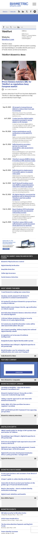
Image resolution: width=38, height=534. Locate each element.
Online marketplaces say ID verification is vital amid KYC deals (22, 133)
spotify (35, 11)
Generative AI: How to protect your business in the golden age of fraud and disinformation (18, 484)
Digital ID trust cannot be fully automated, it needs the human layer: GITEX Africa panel (18, 448)
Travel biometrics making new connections (15, 292)
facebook (31, 11)
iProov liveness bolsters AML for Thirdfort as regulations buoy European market (16, 84)
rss (19, 11)
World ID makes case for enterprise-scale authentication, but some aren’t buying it (15, 351)
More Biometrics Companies (10, 380)
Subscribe (13, 11)
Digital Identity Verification (10, 265)
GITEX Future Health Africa (19, 519)
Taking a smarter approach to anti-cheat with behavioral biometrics (16, 399)
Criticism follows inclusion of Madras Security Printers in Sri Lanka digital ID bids (16, 319)
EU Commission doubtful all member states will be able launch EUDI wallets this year (18, 325)
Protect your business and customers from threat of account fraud (19, 474)
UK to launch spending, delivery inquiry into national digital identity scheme (18, 330)
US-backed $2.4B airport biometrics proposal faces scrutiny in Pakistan (18, 302)
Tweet (14, 27)
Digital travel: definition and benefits (13, 494)
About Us (5, 11)
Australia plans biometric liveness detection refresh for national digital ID (18, 313)
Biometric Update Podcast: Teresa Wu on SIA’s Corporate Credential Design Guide (16, 394)
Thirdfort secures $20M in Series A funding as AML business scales (23, 160)
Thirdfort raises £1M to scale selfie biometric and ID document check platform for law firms (23, 223)
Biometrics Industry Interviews (11, 415)
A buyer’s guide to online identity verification (16, 479)
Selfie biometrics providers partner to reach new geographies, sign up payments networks (22, 146)
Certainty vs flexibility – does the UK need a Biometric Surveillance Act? (15, 388)
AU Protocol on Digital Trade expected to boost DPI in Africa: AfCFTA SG (18, 442)
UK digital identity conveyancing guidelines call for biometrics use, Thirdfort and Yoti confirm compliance (23, 197)
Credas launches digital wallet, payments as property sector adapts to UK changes (22, 120)
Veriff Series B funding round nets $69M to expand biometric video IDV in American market (23, 184)
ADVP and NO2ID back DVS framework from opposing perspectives (19, 411)
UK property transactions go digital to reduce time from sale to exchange (23, 108)
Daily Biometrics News (8, 356)
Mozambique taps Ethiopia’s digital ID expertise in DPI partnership (18, 345)
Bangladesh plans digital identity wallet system (17, 341)
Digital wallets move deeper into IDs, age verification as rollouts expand (19, 308)
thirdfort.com (8, 39)
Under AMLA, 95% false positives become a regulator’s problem (15, 405)
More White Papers (7, 498)
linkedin (23, 11)
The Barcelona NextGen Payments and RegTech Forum (19, 526)
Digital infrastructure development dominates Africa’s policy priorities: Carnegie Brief (16, 454)
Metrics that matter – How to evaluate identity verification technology (16, 489)
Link (22, 27)
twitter (27, 11)
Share (7, 27)
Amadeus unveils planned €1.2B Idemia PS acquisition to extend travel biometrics (15, 297)
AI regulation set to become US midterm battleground (14, 336)
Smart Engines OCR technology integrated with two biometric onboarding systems (23, 210)
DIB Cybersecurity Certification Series (19, 514)
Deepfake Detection (8, 269)
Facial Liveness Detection (9, 277)
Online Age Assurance (8, 273)
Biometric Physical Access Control (12, 262)
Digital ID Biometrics (8, 458)
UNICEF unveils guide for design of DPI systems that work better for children (18, 431)
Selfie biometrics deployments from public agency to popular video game (22, 172)
